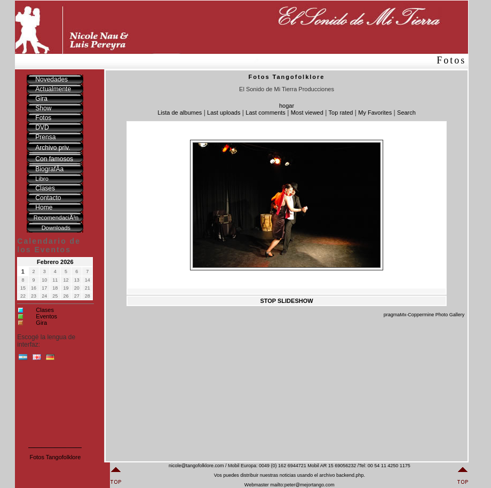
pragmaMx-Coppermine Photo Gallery (424, 314)
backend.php (350, 475)
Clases (45, 310)
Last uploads (223, 112)
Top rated (341, 112)
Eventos (46, 316)
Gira (41, 322)
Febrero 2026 (55, 262)
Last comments (266, 112)
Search (406, 112)
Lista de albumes (179, 112)
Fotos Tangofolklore (55, 457)
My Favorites (375, 112)
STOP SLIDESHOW (286, 301)
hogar (286, 105)
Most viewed (307, 112)
